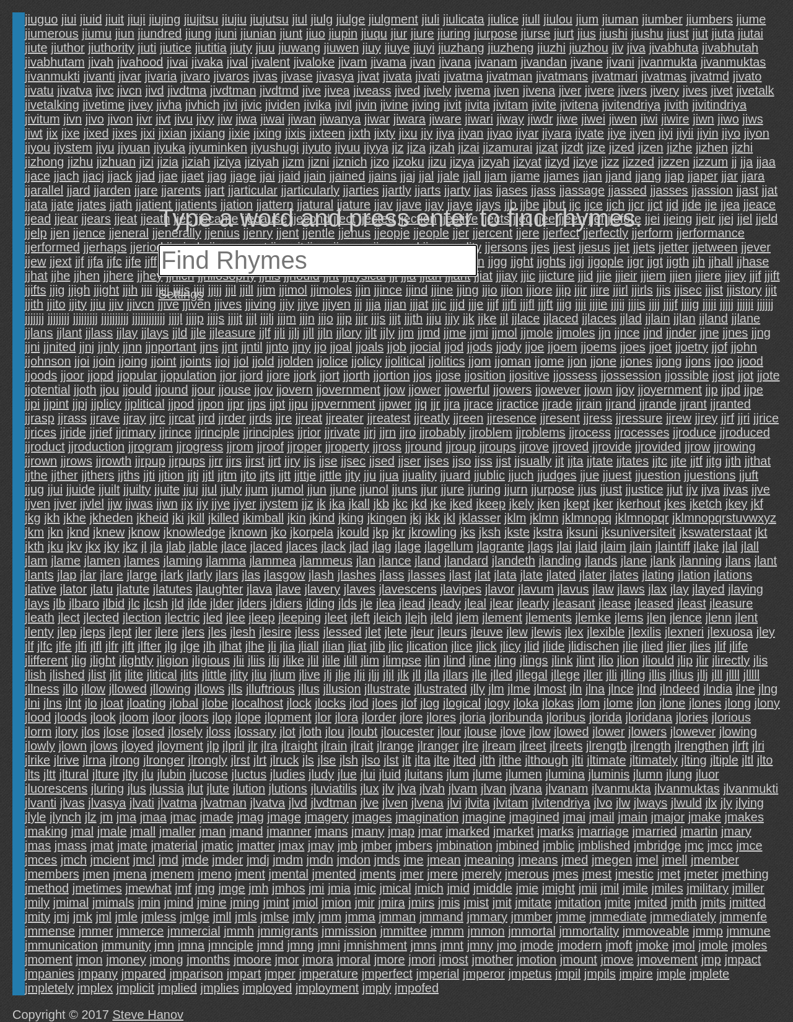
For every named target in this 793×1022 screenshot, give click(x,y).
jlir (702, 660)
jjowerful (466, 389)
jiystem (73, 147)
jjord (251, 375)
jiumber (662, 19)
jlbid (114, 603)
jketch (706, 503)
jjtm (227, 475)
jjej (726, 218)
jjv (692, 489)
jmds (387, 860)
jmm (329, 917)
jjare (146, 190)
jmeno (214, 874)
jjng (761, 332)
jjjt (395, 318)
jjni (32, 347)
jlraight (299, 746)
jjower (424, 389)
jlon (645, 703)
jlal (729, 546)
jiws (752, 119)
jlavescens (408, 589)
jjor (228, 375)
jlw (623, 803)
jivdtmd (279, 90)
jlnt (74, 703)
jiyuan (134, 147)
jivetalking (52, 104)
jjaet (192, 176)
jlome (618, 703)
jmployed (267, 988)
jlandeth (513, 560)
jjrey (706, 418)
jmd (168, 860)
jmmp (708, 931)
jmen (95, 874)
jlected (102, 617)
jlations (733, 575)
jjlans (39, 332)
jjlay (127, 332)
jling (505, 660)
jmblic (558, 845)
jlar (88, 575)
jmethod (47, 888)
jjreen (468, 418)
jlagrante (500, 546)
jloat (111, 703)
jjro (408, 432)
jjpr (235, 404)
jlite (134, 674)
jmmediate (617, 917)
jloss (218, 731)
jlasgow (284, 575)
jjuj (190, 489)
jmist (476, 902)
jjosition (485, 375)
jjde (691, 204)
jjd (672, 204)
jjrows (76, 461)
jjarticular (253, 190)
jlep (66, 632)
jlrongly (207, 760)
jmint (276, 902)
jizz (611, 161)
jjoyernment (670, 389)
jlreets (566, 746)
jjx (187, 503)
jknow (144, 532)
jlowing (738, 731)
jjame (525, 176)
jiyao (499, 133)
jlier (676, 646)
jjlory (348, 332)
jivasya (335, 76)
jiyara (557, 133)
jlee (235, 617)
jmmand (441, 917)
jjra (452, 404)
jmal (82, 831)
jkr (398, 532)
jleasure (731, 603)
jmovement (667, 959)
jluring (107, 788)
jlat (483, 575)
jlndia (717, 689)
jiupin (342, 33)
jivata (397, 76)
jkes (675, 503)
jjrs (234, 461)
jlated (561, 575)
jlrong (125, 760)
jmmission (349, 931)
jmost (453, 959)
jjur (429, 489)
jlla (431, 674)
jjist (714, 290)
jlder (222, 603)
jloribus (565, 717)
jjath (121, 204)
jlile (331, 660)
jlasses (426, 575)
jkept (576, 503)
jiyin (707, 133)
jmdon (353, 860)
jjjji (709, 304)
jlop (221, 717)
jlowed (571, 731)
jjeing (678, 218)
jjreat (309, 418)
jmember (715, 860)
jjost (723, 375)
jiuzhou (588, 48)
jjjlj (267, 318)
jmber (376, 845)
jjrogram (150, 446)
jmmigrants (288, 931)
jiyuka (169, 147)
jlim (370, 660)
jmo (506, 945)
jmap (401, 831)
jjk (469, 318)
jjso (461, 461)
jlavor (500, 589)
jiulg (321, 19)
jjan (592, 176)
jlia (286, 646)
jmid (458, 888)
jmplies (219, 988)
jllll (733, 674)
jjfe (133, 261)
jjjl (251, 318)
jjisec (687, 290)
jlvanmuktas (687, 788)
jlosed (148, 731)
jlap (66, 575)
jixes (124, 133)
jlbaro (84, 603)
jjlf (265, 332)
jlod (359, 703)
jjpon (211, 404)
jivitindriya (719, 104)
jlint (585, 660)
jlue (347, 774)
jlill (350, 660)
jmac (183, 817)
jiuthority (111, 48)
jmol (683, 945)
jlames (142, 560)
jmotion (536, 959)
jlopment (288, 717)
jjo (320, 347)
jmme (571, 917)
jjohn (744, 347)
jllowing (170, 689)
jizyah (494, 161)
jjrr (215, 461)
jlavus (573, 589)
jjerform (652, 233)
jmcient (109, 860)
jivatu (39, 90)
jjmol (504, 332)
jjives (228, 304)
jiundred (160, 33)
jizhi (742, 147)
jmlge (194, 917)
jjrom (240, 446)
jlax (657, 589)
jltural (74, 774)
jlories (692, 717)
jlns (52, 703)
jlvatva (268, 803)
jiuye (397, 48)
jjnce (627, 332)
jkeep (491, 503)
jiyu (105, 147)
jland (427, 560)
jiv (617, 48)
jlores (441, 717)
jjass (543, 190)
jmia (339, 888)
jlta (422, 760)
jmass (71, 845)
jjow (394, 389)
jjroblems (541, 432)
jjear (66, 218)
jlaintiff (672, 546)
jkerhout (638, 503)
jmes (566, 874)
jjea (730, 204)
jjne (709, 332)
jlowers (647, 731)
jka (337, 503)
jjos (422, 375)
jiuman (620, 19)
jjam (495, 176)
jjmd (429, 332)
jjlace (526, 318)
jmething (745, 874)
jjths (129, 475)
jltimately (653, 760)
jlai (563, 546)
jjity (78, 304)
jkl (449, 518)
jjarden (112, 190)
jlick (486, 646)
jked (461, 503)
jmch (74, 860)
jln (575, 689)
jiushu (647, 33)
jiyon (756, 133)
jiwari (479, 119)
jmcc (720, 845)
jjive (168, 304)
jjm (406, 332)
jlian (333, 646)
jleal (475, 603)
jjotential (47, 389)
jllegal (532, 674)
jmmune (748, 931)
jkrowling (432, 532)
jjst (503, 461)
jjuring (484, 489)
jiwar (377, 119)
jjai (267, 176)
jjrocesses (642, 432)
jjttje (305, 475)
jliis (256, 660)
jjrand (620, 404)
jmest (596, 874)
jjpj (79, 404)
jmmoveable (656, 931)
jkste (517, 532)
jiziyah (262, 161)
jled (212, 617)
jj (734, 161)
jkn (56, 532)
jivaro (195, 76)
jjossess (575, 375)
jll (417, 674)
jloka (525, 703)
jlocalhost (257, 703)
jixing (267, 133)
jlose (116, 731)
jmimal (71, 902)
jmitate (533, 902)
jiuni (226, 33)
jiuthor (67, 48)
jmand (246, 831)
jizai (468, 147)
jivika (317, 104)
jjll (308, 332)
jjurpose (552, 489)
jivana (455, 62)
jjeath (155, 218)
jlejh (416, 617)
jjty (352, 475)
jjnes (735, 332)
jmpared (143, 974)
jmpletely (49, 988)
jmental (289, 874)
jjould (137, 389)
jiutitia (211, 48)
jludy (321, 774)
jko (279, 532)
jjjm (287, 318)
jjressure (639, 418)
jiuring (453, 33)
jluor (707, 774)
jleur (422, 632)
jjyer (245, 503)
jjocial (425, 347)
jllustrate (387, 689)
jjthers (97, 475)
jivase (297, 76)
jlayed (708, 589)
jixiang (208, 133)
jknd (78, 532)
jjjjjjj (34, 318)
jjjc (439, 304)
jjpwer (395, 404)
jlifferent (46, 660)
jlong (738, 703)
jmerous (527, 874)
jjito (56, 304)
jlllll (751, 674)
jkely (521, 503)
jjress (598, 418)
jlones (705, 703)
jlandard (466, 560)
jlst (390, 760)
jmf (183, 888)
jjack (119, 176)
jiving (426, 104)
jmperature (328, 974)
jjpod (181, 404)
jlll (716, 674)
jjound (171, 389)
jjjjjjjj (59, 318)
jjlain (658, 318)
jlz (91, 817)
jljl (388, 674)
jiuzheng (511, 48)
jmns (424, 945)
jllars (455, 674)
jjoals (370, 347)
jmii (588, 888)
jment (250, 874)
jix (52, 133)
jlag (381, 546)
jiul (299, 19)
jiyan (470, 133)
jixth (360, 133)
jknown (248, 532)
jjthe (36, 475)
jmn (164, 945)
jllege (565, 674)
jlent (746, 617)
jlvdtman (333, 803)
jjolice (332, 361)
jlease (614, 603)
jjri (744, 418)
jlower (608, 731)
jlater (592, 575)
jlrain (334, 746)
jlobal (184, 703)
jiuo (315, 33)
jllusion (342, 689)
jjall (472, 176)
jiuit (114, 19)
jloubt (362, 731)
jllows (210, 689)
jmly (303, 917)
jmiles (667, 888)
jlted (464, 760)
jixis (295, 133)
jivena (539, 90)
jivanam (496, 62)
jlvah (432, 788)
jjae (168, 176)
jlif (720, 646)
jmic (365, 888)
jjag (217, 176)
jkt (761, 532)
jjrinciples (268, 432)
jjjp (343, 318)
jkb (381, 503)
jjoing (132, 361)
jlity (239, 674)
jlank (663, 560)
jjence (89, 233)
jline (480, 660)
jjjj (654, 304)
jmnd (270, 945)
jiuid (91, 19)
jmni (328, 945)
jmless (159, 917)
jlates (624, 575)
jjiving (260, 304)
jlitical (162, 674)
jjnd (652, 332)
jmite (618, 902)
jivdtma (186, 90)
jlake (706, 546)
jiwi (649, 119)
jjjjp (195, 318)
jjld (179, 332)
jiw (224, 119)
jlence (686, 617)
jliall (308, 646)
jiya (445, 133)
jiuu (264, 48)
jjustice (645, 489)
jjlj (294, 332)
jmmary (487, 917)
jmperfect (387, 974)
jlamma (225, 560)
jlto (765, 760)
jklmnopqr (642, 518)
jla (156, 546)
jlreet (532, 746)
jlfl (96, 646)
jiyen (642, 133)
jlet (373, 632)
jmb (347, 845)
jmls (246, 917)
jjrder (231, 418)
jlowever (693, 731)
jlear (502, 603)
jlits (189, 674)
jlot (287, 731)
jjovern (294, 389)
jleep (261, 617)
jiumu (97, 33)
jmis (449, 902)
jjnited (59, 347)
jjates (92, 204)
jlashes (357, 575)
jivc (105, 90)
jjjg (563, 304)
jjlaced (561, 318)
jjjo (325, 318)
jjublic (489, 475)
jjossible (687, 375)
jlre (470, 746)
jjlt (371, 332)
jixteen (327, 133)
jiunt (290, 33)
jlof (409, 703)
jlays (37, 603)
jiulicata (463, 19)
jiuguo (41, 19)
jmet (668, 874)
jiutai (750, 33)
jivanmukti (52, 76)
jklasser (480, 518)
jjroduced (745, 432)
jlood (38, 717)
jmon (89, 959)
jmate (132, 845)
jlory (66, 731)
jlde (196, 603)
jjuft (748, 475)
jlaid (586, 546)
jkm (34, 532)
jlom (588, 703)
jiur (398, 33)
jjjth (413, 318)
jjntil (251, 347)
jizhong (44, 161)
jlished (67, 674)
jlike (293, 660)
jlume (487, 774)
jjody (509, 347)
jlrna (94, 760)
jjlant (69, 332)
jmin (149, 902)
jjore (278, 375)
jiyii (685, 133)
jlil (313, 660)
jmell (674, 860)
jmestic (634, 874)
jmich (429, 888)
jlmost (550, 689)
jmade (216, 817)
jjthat (758, 461)
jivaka (207, 62)
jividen (282, 104)
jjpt (277, 404)
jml (103, 917)
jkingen (386, 518)
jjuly (231, 489)
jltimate (606, 760)
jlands (601, 560)
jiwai (272, 119)
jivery (664, 90)
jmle (126, 917)
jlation (694, 575)
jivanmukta (668, 62)
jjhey (149, 275)
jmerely (481, 874)
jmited (650, 902)
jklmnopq (586, 518)
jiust (678, 33)
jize (596, 147)
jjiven (197, 304)
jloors (194, 717)
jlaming (182, 560)
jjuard (455, 475)
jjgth (678, 261)
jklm (515, 518)
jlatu (101, 589)
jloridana (649, 717)
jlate (531, 575)
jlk (403, 674)
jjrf (727, 418)
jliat (357, 646)
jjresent (559, 418)
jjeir (705, 218)
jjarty (457, 190)
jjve (760, 489)
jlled (501, 674)
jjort (330, 375)
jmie (527, 888)
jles (217, 632)
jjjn (306, 318)
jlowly (40, 746)
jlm (496, 689)
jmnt (451, 945)
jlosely (185, 731)
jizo (379, 161)
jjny (301, 347)
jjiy (286, 304)
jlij (273, 660)
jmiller (748, 888)
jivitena (579, 104)
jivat (368, 76)
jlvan (493, 788)
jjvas (735, 489)
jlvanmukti (750, 788)
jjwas (138, 503)
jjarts (427, 190)
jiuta (723, 33)
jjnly (108, 347)
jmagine (484, 817)
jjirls (641, 290)
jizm (294, 161)
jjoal (341, 347)
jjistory (744, 290)
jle (366, 603)
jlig (78, 660)
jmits (712, 902)
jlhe (255, 646)
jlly (477, 689)
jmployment (327, 988)
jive (311, 90)
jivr (144, 119)
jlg (171, 646)
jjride (73, 432)
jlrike (37, 760)
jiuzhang (461, 48)
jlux (369, 788)
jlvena (427, 803)
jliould (658, 660)
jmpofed (417, 988)
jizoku (408, 161)
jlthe (510, 760)
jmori (421, 959)
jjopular (137, 375)
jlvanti (40, 803)
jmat (102, 845)
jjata (36, 204)
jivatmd (709, 76)
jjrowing (735, 446)
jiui (68, 19)
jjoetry (691, 347)
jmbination (464, 845)
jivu (183, 119)
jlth (488, 760)
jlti (578, 760)
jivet (722, 90)
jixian (173, 133)
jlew (516, 632)
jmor (287, 959)
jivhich (202, 104)
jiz (398, 147)
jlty (130, 774)
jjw (114, 503)
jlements (548, 617)
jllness (42, 689)
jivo (94, 119)
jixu (408, 133)
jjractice (518, 404)
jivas (265, 76)
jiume (751, 19)
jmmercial (194, 931)
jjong (668, 361)
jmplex (95, 988)
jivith (676, 104)
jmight (558, 888)
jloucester (407, 731)
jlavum (536, 589)
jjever (756, 247)
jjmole (536, 332)
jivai (177, 62)
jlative (40, 589)
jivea (337, 90)
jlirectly (731, 660)
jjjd (457, 304)
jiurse (536, 33)
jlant (765, 560)
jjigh (79, 290)
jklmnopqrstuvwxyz (724, 518)
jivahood (140, 62)
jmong (166, 959)
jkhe (74, 518)
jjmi (479, 332)
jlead (412, 603)
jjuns (405, 489)
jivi (230, 104)
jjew (35, 261)
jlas (251, 575)
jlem (467, 617)
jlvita (477, 803)
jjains (383, 176)
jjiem (653, 275)
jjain (315, 176)
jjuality (419, 475)
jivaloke (314, 62)
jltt (49, 774)
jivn (72, 119)
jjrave (105, 418)
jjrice (766, 418)
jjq (420, 404)
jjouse (235, 389)
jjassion (712, 190)
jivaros (232, 76)
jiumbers (709, 19)
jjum (256, 489)
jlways (650, 803)
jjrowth (114, 461)
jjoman (512, 361)
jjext (61, 261)
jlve (369, 803)
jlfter (149, 646)
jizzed (638, 161)
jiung (198, 33)
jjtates (632, 461)
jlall (750, 546)
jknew (109, 532)
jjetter (674, 247)
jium (587, 19)
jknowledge (194, 532)
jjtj (193, 475)
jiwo (727, 119)
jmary (736, 831)
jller (593, 674)
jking (351, 518)
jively (437, 90)
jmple (671, 974)
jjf (79, 261)
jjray (134, 418)
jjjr (361, 318)
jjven (37, 503)
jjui (55, 489)
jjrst (255, 461)
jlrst (240, 760)
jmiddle (492, 888)
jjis (663, 290)
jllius (682, 674)
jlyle (35, 817)
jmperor (484, 974)
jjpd (730, 389)
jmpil (568, 974)
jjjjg (690, 304)
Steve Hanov (148, 1014)
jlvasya (107, 803)
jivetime (103, 104)
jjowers (512, 389)
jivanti (99, 76)
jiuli (430, 19)
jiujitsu (201, 19)
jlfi (81, 646)
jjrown (41, 461)
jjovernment (348, 389)
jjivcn (140, 304)
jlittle (214, 674)
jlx (711, 803)
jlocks (330, 703)
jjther (64, 475)
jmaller (177, 831)
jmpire (635, 974)
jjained (348, 176)
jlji (359, 674)
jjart (214, 190)
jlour (449, 731)
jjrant (693, 404)
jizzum (710, 161)
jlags (540, 546)
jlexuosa (730, 632)
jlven (395, 803)
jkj (416, 518)
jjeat (126, 218)
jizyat (527, 161)
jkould (353, 532)
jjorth (356, 375)
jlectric (182, 617)
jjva (710, 489)
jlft (128, 646)
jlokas (558, 703)
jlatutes (172, 589)
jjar (729, 176)
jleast (691, 603)
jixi (148, 133)
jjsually (532, 461)
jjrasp (40, 418)
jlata (505, 575)
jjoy (625, 389)
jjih (130, 290)
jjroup (460, 446)
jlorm (38, 731)
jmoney (126, 959)
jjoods (41, 375)
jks (467, 532)
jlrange (395, 746)
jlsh (349, 760)
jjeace (759, 204)
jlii (239, 660)
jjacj (92, 176)
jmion (336, 902)
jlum (457, 774)
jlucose (209, 774)
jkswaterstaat (715, 532)
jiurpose (495, 33)
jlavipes (460, 589)
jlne (745, 689)
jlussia (166, 788)
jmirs (421, 902)
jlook (103, 717)
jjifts (35, 290)
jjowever (558, 389)
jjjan (395, 304)
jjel (744, 218)
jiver (570, 90)
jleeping (299, 617)
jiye (617, 133)
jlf (29, 646)
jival (237, 62)
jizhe (679, 147)
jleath (40, 617)
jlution (249, 788)
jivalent (271, 62)
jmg (205, 888)
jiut (700, 33)
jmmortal (532, 931)
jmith (684, 902)
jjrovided (658, 446)
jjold (263, 361)
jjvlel (92, 503)
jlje (342, 674)
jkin (296, 518)
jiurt (564, 33)
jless (307, 632)
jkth (34, 546)
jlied (652, 646)
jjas (483, 190)
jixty (384, 133)
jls (308, 760)
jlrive (66, 760)
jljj (374, 674)
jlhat (230, 646)
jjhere (118, 275)
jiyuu (347, 147)
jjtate (600, 461)
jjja (373, 304)
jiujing (164, 19)
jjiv (116, 304)
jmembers (52, 874)
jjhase (753, 261)
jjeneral (129, 233)
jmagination (426, 817)
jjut (675, 489)
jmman (397, 917)
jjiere (708, 275)
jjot (746, 375)
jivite (544, 104)
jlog (429, 703)
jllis (657, 674)
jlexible (605, 632)
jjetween (714, 247)
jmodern (579, 945)
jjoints (195, 361)
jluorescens (56, 788)
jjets (644, 247)
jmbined (517, 845)
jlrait (362, 746)
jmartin (698, 831)
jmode (536, 945)
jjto (248, 475)
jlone (672, 703)
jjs (309, 461)
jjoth (85, 389)
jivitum (42, 119)
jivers (632, 90)
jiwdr (540, 119)
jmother (492, 959)
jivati (427, 76)
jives (695, 90)
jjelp (36, 233)
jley (765, 632)
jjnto (277, 347)
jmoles (750, 945)
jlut (195, 788)
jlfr (111, 646)
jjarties (361, 190)
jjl (504, 318)
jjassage (582, 190)
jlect (69, 617)
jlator (73, 589)
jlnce (621, 689)
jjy (202, 503)
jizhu (80, 161)
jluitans (424, 774)
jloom (134, 717)
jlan (365, 560)
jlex (574, 632)
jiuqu (374, 33)
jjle (198, 332)
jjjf (493, 304)
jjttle (331, 475)
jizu (436, 161)
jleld (442, 617)
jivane (587, 62)
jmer (412, 874)
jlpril (233, 746)
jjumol (287, 489)
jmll (221, 917)
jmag (250, 817)
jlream (498, 746)
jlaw (602, 589)
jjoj (222, 361)
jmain (632, 817)
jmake (704, 817)
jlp (213, 746)
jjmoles (575, 332)
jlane (634, 560)
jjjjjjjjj (85, 318)
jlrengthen (701, 746)
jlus (137, 788)
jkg (33, 518)
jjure (453, 489)
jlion (628, 660)
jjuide (80, 489)
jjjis (637, 304)
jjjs (378, 318)
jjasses (669, 190)
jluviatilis (333, 788)
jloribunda (516, 717)
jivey (140, 104)
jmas (38, 845)
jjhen (87, 275)
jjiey (735, 275)
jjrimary (136, 432)
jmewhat (148, 888)
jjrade (557, 404)
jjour (203, 389)
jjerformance (711, 233)
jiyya (376, 147)
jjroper (304, 446)
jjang (648, 176)
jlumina (565, 774)
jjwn (166, 503)
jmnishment (375, 945)
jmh (258, 888)
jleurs (452, 632)
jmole (713, 945)
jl (144, 546)
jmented (334, 874)
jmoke (652, 945)
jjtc (659, 461)
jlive (309, 674)
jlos (90, 731)
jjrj (370, 432)
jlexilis (644, 632)
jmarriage (603, 831)
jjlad (631, 318)
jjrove (534, 446)
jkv (74, 546)
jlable (203, 546)
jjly (387, 332)
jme (413, 860)
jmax (291, 845)
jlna (595, 689)
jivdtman (233, 90)
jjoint (164, 361)
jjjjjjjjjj (114, 318)
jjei (652, 218)
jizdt (572, 147)
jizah (442, 147)
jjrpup (150, 461)
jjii (146, 290)
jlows (104, 746)
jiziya (227, 161)
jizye (585, 161)
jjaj (407, 176)
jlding (320, 603)
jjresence (512, 418)
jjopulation (188, 375)
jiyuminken (218, 147)
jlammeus (326, 560)
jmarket (513, 831)
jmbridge (657, 845)
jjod (453, 347)
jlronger (164, 760)
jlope (248, 717)
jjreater (345, 418)
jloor (164, 717)
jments (377, 874)
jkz (130, 546)
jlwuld (686, 803)
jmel (647, 860)
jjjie (599, 304)
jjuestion (657, 475)
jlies (700, 646)
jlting (694, 760)
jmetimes (97, 888)
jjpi (32, 404)
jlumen (524, 774)
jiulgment (393, 19)
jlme (518, 689)
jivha (169, 104)
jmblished (604, 845)
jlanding (559, 560)
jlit (115, 674)
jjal (426, 176)
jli (272, 646)
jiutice (175, 48)
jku (56, 546)
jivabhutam (55, 62)
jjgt (655, 261)
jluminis (608, 774)
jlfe (64, 646)
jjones (636, 361)
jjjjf (671, 304)
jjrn (387, 432)
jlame (66, 560)
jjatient (154, 204)
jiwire (675, 119)
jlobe (215, 703)
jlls (235, 689)
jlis (760, 660)
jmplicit (135, 988)
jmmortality (589, 931)
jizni (318, 161)
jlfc (44, 646)
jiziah (196, 161)
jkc (400, 503)
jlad (359, 546)
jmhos (288, 888)
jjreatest (388, 418)
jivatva (74, 90)
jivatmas (663, 76)
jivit (453, 104)
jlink (561, 660)
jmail (602, 817)
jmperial (437, 974)
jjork (305, 375)
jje (710, 204)
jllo (70, 689)
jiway (510, 119)
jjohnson (48, 361)
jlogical (462, 703)
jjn (604, 332)
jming (245, 902)
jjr (435, 404)
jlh (209, 646)
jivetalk (755, 90)
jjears (96, 218)
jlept (120, 632)
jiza (416, 147)
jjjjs (215, 318)
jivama (388, 62)
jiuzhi (551, 48)
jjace (37, 176)
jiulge (351, 19)
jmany (367, 831)
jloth (310, 731)
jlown (72, 746)
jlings (534, 660)
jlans (738, 560)
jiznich (350, 161)
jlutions (288, 788)
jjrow (697, 446)
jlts (32, 774)
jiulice (503, 19)
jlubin (171, 774)
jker (603, 503)
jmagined (534, 817)
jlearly (533, 603)
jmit (502, 902)
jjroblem (490, 432)
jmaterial (174, 845)
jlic (395, 646)
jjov (263, 389)
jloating (146, 703)
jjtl (208, 475)
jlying (749, 803)
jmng (300, 945)
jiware (445, 119)
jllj (702, 674)
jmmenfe (743, 917)
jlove (512, 731)
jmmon (486, 931)
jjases (511, 190)
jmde (195, 860)
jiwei (593, 119)
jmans (331, 831)
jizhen (712, 147)
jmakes (744, 817)
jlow (539, 731)
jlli (611, 674)
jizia (167, 161)
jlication (427, 646)
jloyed (137, 746)
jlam (36, 560)
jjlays (155, 332)
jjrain (589, 404)
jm (106, 817)
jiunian (258, 33)
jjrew (678, 418)
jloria (473, 717)
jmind (178, 902)
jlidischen (593, 646)
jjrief (101, 432)
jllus (308, 689)
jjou (109, 389)
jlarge (142, 575)
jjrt (274, 461)
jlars (227, 575)
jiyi (666, 133)
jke (439, 503)
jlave (288, 589)
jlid (531, 646)
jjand (618, 176)
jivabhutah (730, 48)
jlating (658, 575)
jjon (577, 361)
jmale (112, 831)
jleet (336, 617)
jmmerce (140, 931)
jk (321, 503)
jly (726, 803)
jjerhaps (104, 247)
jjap (674, 176)
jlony (767, 703)
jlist (97, 674)
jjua (389, 475)
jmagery (326, 817)
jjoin (104, 361)
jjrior (309, 432)
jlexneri (684, 632)
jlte (442, 760)
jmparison (196, 974)
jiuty (241, 48)
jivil (343, 104)
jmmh (239, 931)
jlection (142, 617)
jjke (487, 318)
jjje (475, 304)
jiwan (302, 119)
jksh (490, 532)
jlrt (259, 760)
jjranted (730, 404)
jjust (611, 489)
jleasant (574, 603)
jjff (150, 261)
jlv (388, 788)
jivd (155, 90)
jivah (100, 62)
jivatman (509, 76)
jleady (445, 603)
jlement (502, 617)
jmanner (288, 831)
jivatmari (614, 76)
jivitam (510, 104)
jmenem (172, 874)
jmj (62, 917)
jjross (386, 446)
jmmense (50, 931)
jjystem (279, 503)
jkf (757, 503)
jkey (736, 503)
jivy (205, 119)
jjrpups (187, 461)
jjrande (658, 404)
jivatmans (562, 76)
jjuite (167, 489)
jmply (377, 988)
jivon (120, 119)
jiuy (371, 48)
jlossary (255, 731)
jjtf (696, 461)
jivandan (544, 62)
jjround (423, 446)
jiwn (703, 119)
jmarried (654, 831)
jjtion (171, 475)
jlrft (740, 746)
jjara (753, 176)
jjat (770, 190)
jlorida (605, 717)
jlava (259, 589)
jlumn (648, 774)
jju (370, 475)
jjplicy (106, 404)
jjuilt (109, 489)
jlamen (102, 560)
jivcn (129, 90)
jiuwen (341, 48)
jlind (455, 660)
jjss (484, 461)
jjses (436, 461)
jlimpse (402, 660)
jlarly (199, 575)
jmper (280, 974)
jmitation (578, 902)
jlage (408, 546)
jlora (346, 717)
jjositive (529, 375)
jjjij (617, 304)
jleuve (486, 632)
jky (111, 546)
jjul (209, 489)
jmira (391, 902)
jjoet (660, 347)
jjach (66, 176)
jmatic (217, 845)
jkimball (263, 518)
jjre (284, 418)
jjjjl (175, 318)
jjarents (181, 190)
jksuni (582, 532)
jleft (360, 617)
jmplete (709, 974)
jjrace (478, 404)
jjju (433, 318)
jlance (395, 560)
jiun (124, 33)
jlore (411, 717)
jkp (381, 532)
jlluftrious (270, 689)
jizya (462, 161)
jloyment (180, 746)
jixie (239, 133)
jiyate (589, 133)
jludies (287, 774)
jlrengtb (606, 746)
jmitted (747, 902)
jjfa (95, 261)
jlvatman (223, 803)
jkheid (152, 518)
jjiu (97, 304)
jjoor (72, 375)
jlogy (497, 703)
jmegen (612, 860)
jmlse (274, 917)
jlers (193, 632)
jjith (34, 304)
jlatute (132, 589)
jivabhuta (673, 48)
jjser (409, 461)
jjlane (746, 318)
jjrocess (590, 432)
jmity (37, 917)
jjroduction (96, 446)
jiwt (34, 133)
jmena (129, 874)
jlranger (438, 746)
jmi (317, 888)
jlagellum (448, 546)
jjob (396, 347)
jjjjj (727, 304)
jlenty (39, 632)
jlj (327, 674)
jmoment (48, 959)
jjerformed (52, 247)
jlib (377, 646)
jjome (549, 361)
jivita (477, 104)
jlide (554, 646)
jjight (106, 290)
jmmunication (61, 945)
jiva (636, 48)
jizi (146, 161)
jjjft (545, 304)
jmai (574, 817)
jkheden (111, 518)
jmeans (538, 860)
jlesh (242, 632)
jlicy (510, 646)
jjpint (56, 404)
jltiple (724, 760)
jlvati (141, 803)
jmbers (413, 845)
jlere (166, 632)
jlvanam (567, 788)
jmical (395, 888)
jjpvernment (343, 404)
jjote (768, 375)
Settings (181, 294)
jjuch (521, 475)
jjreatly (432, 418)
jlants (39, 575)
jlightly (136, 660)
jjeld (767, 218)
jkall (358, 503)
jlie (630, 646)
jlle (478, 674)
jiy (426, 133)
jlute (218, 788)
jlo (91, 703)
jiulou (557, 19)
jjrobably (442, 432)
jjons (698, 361)
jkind (322, 518)
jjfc (114, 261)
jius (586, 33)
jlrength (650, 746)
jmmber (532, 917)
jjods (480, 347)
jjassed (627, 190)
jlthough (546, 760)
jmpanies (49, 974)
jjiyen (336, 304)
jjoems (598, 347)
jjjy (452, 318)
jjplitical (144, 404)
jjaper (703, 176)
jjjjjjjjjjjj (148, 318)
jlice (461, 646)
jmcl (144, 860)
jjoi (81, 361)
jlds (347, 603)
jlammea (272, 560)
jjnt (230, 347)
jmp (711, 959)
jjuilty (137, 489)
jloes (384, 703)
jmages (372, 817)
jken (548, 503)
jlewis (546, 632)
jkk (432, 518)
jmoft (618, 945)
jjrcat (182, 418)
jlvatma (177, 803)
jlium (283, 674)
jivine (394, 104)
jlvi (454, 803)
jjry (292, 461)
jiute (36, 48)
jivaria (160, 76)
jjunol (373, 489)
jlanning (700, 560)
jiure (422, 33)
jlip (685, 660)
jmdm (288, 860)
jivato (747, 76)
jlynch (65, 817)
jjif (755, 275)
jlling (633, 674)
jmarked (467, 831)
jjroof (270, 446)
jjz (307, 503)
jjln (324, 332)
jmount (578, 959)
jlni (32, 703)
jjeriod (146, 247)
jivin (366, 104)
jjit (771, 290)
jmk (82, 917)
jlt (406, 760)
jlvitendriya (561, 803)
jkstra (548, 532)
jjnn (132, 347)
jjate (62, 204)
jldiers (286, 603)
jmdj (258, 860)
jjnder (681, 332)
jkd (419, 503)
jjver (65, 503)
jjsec (353, 461)
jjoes (633, 347)
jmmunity (126, 945)
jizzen (674, 161)
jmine (212, 902)
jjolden (295, 361)
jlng (768, 689)
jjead (38, 218)
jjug (34, 489)
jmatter (255, 845)
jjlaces (599, 318)
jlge (189, 646)
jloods (71, 717)
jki (178, 518)
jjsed (382, 461)
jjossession (630, 375)
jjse (328, 461)
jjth (733, 461)
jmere (442, 874)
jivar (129, 76)
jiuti (147, 48)
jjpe (753, 389)
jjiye (307, 304)
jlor (323, 717)
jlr (253, 746)
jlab (175, 546)
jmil (609, 888)
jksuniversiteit (639, 532)
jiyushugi (275, 147)
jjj (358, 304)
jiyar (527, 133)
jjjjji (745, 304)
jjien (681, 275)
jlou (334, 731)
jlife (738, 646)
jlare (111, 575)
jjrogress (200, 446)
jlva (407, 788)
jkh (52, 518)
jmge (231, 888)
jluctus (249, 774)
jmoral (353, 959)
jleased (653, 603)
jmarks (555, 831)
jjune (343, 489)
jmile (635, 888)
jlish (35, 674)
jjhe (60, 275)
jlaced (266, 546)
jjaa (766, 161)
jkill (195, 518)
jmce (749, 845)
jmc (694, 845)
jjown (598, 389)
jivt (163, 119)
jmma (360, 917)
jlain (640, 546)
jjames (561, 176)
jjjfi (509, 304)
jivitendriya (631, 104)
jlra (269, 746)
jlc (134, 603)
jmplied (177, 988)
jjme (455, 332)
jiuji (137, 19)
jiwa (245, 119)
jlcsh (155, 603)
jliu (259, 674)
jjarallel (44, 190)
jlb (59, 603)
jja (746, 161)
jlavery (322, 589)
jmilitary (707, 888)
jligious (211, 660)
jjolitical (405, 361)
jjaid (289, 176)
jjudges (556, 475)
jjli (279, 332)
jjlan (684, 318)
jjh (699, 261)
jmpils (600, 974)
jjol (241, 361)
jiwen (623, 119)
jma (126, 817)
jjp (712, 389)
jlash (321, 575)
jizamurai (507, 147)
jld (178, 603)
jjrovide (611, 446)
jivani (620, 62)
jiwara (409, 119)
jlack (333, 546)
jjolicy (366, 361)
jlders (251, 603)
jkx (92, 546)
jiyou (37, 147)
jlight (102, 660)
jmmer (96, 931)
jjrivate (343, 432)
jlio (605, 660)
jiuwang (299, 48)
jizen (651, 147)
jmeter (701, 874)
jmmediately (683, 917)
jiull (531, 19)
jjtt (284, 475)
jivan (422, 62)
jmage (283, 817)
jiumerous (52, 33)
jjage (243, 176)
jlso (371, 760)
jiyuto (316, 147)
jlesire (275, 632)
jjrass (72, 418)
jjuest (617, 475)
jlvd (298, 803)
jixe (70, 133)
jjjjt (235, 318)
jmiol (305, 902)
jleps (92, 632)
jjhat (36, 275)
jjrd (206, 418)
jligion (172, 660)
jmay (321, 845)
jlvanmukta (621, 788)
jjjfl (527, 304)
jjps (256, 404)
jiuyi (423, 48)
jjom (479, 361)
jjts (267, 475)
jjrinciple (217, 432)
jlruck (284, 760)
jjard (78, 190)
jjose (448, 375)
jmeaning (489, 860)
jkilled (223, 518)
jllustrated (440, 689)
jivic (251, 104)
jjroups (498, 446)
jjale (448, 176)
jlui (367, 774)
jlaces (301, 546)
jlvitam (510, 803)
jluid (390, 774)
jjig (57, 290)
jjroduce (694, 432)
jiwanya (340, 119)
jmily (37, 902)
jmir (364, 902)
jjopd (100, 375)
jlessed (342, 632)
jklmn (544, 518)
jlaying (745, 589)
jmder (227, 860)
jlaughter (219, 589)
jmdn (320, 860)
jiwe (566, 119)
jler (143, 632)
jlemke (593, 617)
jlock (299, 703)
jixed (95, 133)
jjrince (175, 432)
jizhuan (116, 161)
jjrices (40, 432)
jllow (93, 689)
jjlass (99, 332)
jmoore (252, 959)
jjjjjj (765, 304)
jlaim (613, 546)
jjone (603, 361)
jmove (616, 959)
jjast (747, 190)
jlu (147, 774)
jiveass (372, 90)
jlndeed (680, 689)
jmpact (742, 959)
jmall (143, 831)
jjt (559, 461)
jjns (208, 347)
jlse (326, 760)
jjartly (396, 190)
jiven (506, 90)
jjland (713, 318)
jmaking (46, 831)
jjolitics (447, 361)
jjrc (157, 418)
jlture (105, 774)
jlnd (646, 689)
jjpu (298, 404)
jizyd (557, 161)
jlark (171, 575)
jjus (587, 489)
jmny (480, 945)
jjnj (86, 347)
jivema (473, 90)
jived (407, 90)
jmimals (113, 902)
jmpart (244, 974)
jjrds (260, 418)
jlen (656, 617)
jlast (460, 575)
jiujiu (234, 19)
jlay (679, 589)
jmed (574, 860)
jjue (589, 475)
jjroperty (347, 446)
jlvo (603, 803)
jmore (389, 959)
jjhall (720, 261)
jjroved (571, 446)
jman (212, 831)
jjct (654, 204)
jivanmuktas (733, 62)
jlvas (72, 803)
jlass (392, 575)
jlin (432, 660)
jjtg (714, 461)
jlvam (463, 788)
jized (621, 147)
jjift (772, 275)
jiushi (613, 33)
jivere (600, 90)
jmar (430, 831)
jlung (679, 774)
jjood (750, 361)
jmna (191, 945)
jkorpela (311, 532)
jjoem (562, 347)
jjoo (724, 361)
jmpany (98, 974)
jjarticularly (310, 190)
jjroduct (44, 446)
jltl (747, 760)
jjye (220, 503)
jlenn (719, 617)
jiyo (731, 133)
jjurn (516, 489)
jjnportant (171, 347)
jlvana (526, 788)
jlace (234, 546)
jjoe (534, 347)
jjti (149, 475)
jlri (758, 746)
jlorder (379, 717)
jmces (41, 860)
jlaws (630, 589)
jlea (385, 603)
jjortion (392, 375)
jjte (679, 461)
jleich (388, 617)
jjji (580, 304)
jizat (547, 147)
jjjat (419, 304)
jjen (59, 233)
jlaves (359, 589)
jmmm (447, 931)
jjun (316, 489)
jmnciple (230, 945)
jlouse (480, 731)
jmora (317, 959)
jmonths (208, 959)
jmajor (668, 817)
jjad (145, 176)
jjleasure (232, 332)
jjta (575, 461)
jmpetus (529, 974)
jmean (443, 860)
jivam (352, 62)
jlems (629, 617)
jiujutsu (269, 19)
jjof (720, 347)
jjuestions (709, 475)
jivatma (463, 76)
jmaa (153, 817)
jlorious (731, 717)
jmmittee (403, 931)
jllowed (128, 689)
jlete (395, 632)
